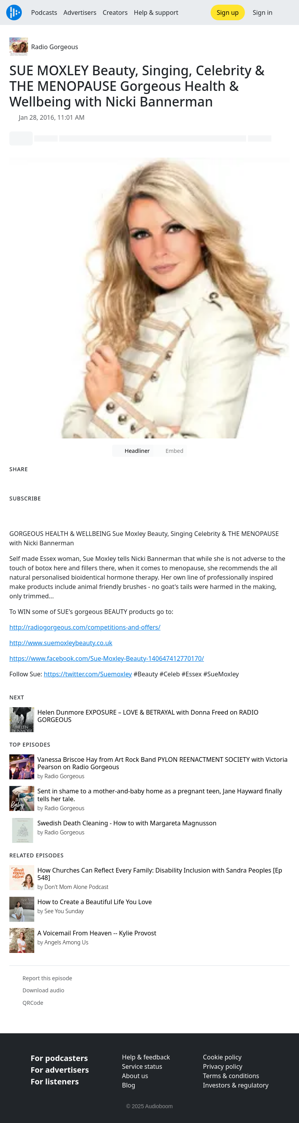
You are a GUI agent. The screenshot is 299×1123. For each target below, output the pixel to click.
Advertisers (80, 12)
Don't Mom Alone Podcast (76, 887)
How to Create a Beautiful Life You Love (94, 902)
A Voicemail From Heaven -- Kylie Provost (97, 933)
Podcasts (44, 12)
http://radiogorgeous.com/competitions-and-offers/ (84, 627)
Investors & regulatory (235, 1085)
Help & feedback (146, 1057)
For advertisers (59, 1069)
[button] (286, 12)
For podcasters (59, 1058)
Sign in (263, 12)
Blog (128, 1085)
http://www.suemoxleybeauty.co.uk (61, 643)
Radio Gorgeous (54, 47)
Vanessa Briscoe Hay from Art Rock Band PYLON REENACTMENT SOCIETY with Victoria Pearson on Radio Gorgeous (162, 763)
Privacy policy (222, 1066)
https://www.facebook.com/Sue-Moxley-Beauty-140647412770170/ (106, 658)
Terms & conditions (231, 1076)
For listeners (54, 1081)
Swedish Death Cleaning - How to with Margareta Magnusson (126, 823)
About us (135, 1076)
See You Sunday (64, 911)
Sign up (228, 12)
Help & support (156, 12)
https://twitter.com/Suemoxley (88, 674)
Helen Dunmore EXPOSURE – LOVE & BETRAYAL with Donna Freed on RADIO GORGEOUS (148, 716)
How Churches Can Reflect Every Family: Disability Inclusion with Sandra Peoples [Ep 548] (159, 874)
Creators (115, 12)
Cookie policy (222, 1057)
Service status (142, 1066)
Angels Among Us (66, 942)
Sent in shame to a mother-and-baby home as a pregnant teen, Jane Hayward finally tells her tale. (159, 795)
